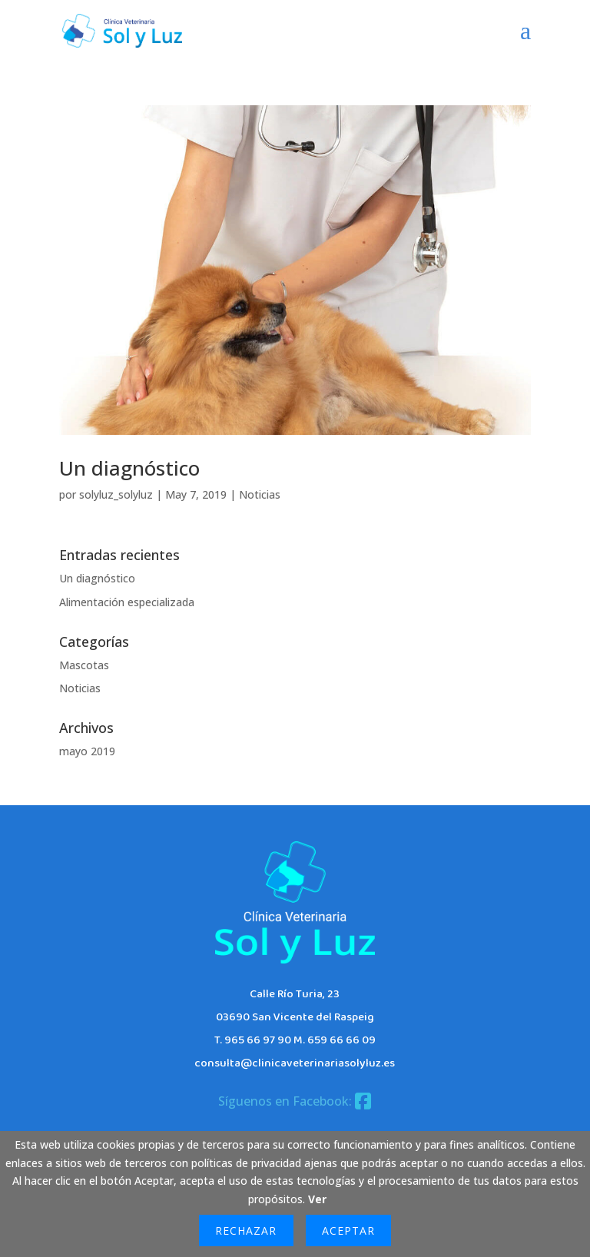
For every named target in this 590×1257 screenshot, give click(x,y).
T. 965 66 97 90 (252, 1040)
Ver (317, 1199)
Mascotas (84, 665)
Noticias (259, 494)
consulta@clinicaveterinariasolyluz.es (294, 1063)
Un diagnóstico (129, 468)
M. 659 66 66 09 (334, 1040)
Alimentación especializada (126, 602)
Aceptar (348, 1230)
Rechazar (246, 1230)
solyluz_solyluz (116, 494)
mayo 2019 (87, 751)
